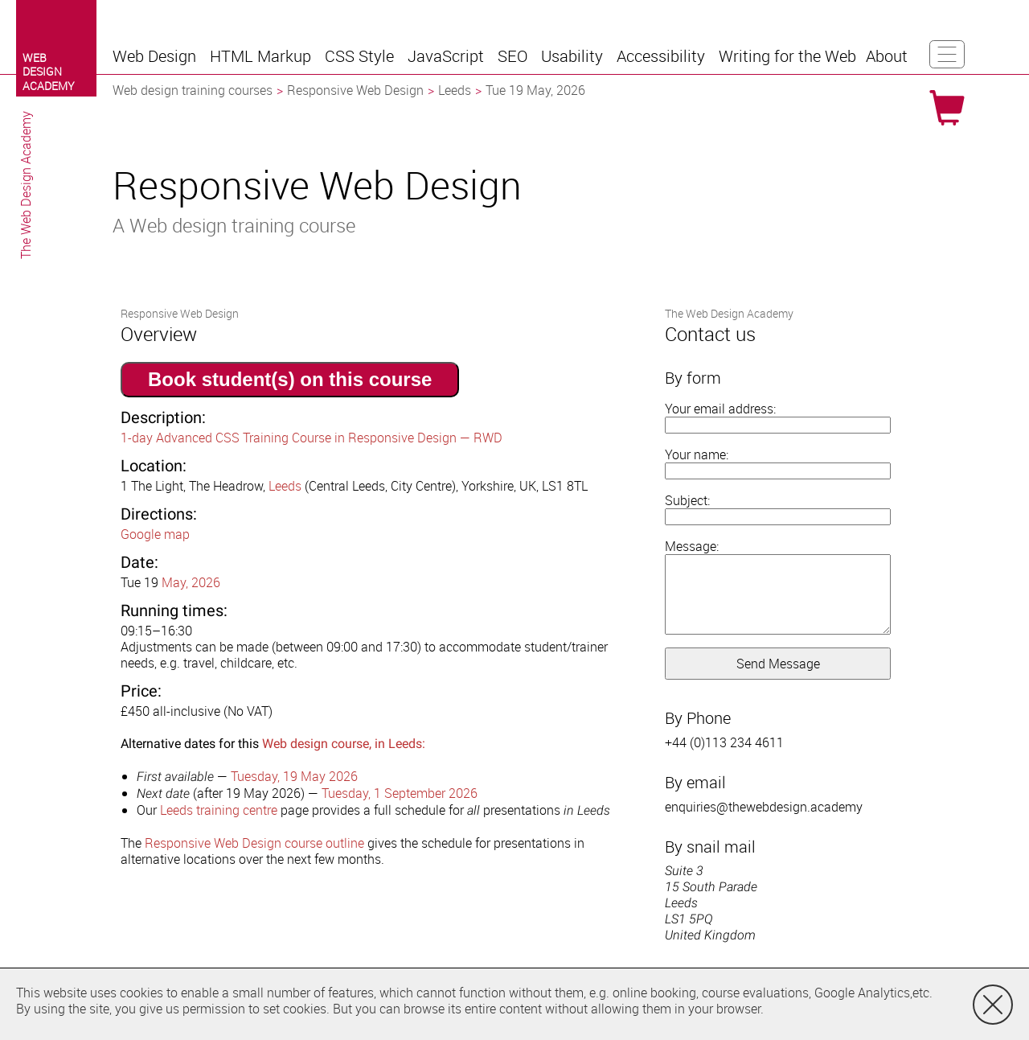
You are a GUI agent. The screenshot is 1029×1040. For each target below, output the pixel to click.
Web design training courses (193, 90)
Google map (155, 534)
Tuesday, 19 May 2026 (294, 776)
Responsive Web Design (355, 90)
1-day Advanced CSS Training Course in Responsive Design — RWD (311, 437)
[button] (156, 56)
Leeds (454, 90)
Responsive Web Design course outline (254, 843)
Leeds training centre (218, 810)
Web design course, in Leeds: (343, 743)
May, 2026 (191, 582)
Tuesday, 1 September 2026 (400, 793)
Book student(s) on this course (290, 379)
